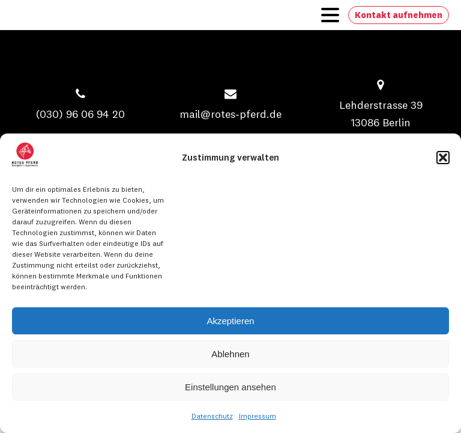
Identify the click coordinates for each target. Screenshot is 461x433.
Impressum (257, 415)
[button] (443, 158)
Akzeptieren (230, 321)
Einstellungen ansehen (230, 387)
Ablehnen (230, 354)
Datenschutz (212, 415)
